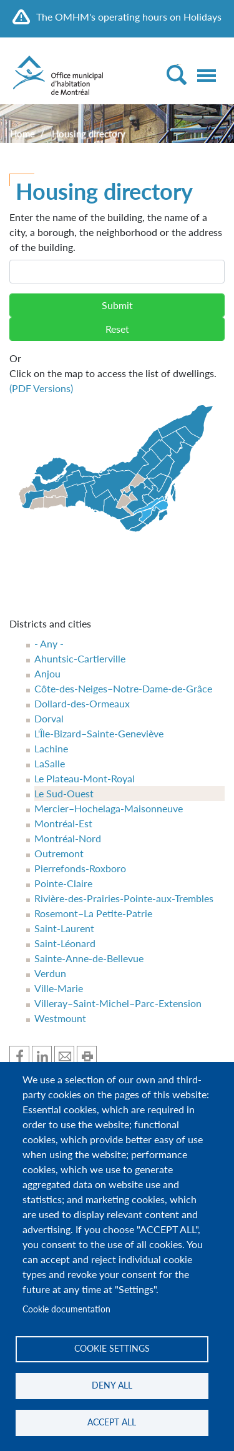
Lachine (51, 748)
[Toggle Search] (176, 74)
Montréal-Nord (67, 838)
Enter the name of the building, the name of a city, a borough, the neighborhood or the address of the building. (115, 232)
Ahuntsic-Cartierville (79, 658)
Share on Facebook (19, 1056)
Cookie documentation (66, 1309)
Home (22, 133)
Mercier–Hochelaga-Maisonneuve (108, 808)
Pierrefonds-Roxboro (80, 868)
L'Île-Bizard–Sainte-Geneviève (98, 733)
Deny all (112, 1385)
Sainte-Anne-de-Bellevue (89, 958)
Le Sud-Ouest (64, 793)
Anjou (47, 673)
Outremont (59, 853)
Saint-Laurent (64, 928)
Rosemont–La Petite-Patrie (93, 913)
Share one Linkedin (42, 1056)
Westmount (60, 1018)
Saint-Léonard (64, 943)
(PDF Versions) (41, 388)
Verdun (50, 973)
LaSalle (49, 763)
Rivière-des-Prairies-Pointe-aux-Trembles (123, 898)
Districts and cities (50, 623)
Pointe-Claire (63, 883)
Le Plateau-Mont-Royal (84, 778)
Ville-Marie (58, 988)
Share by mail (64, 1056)
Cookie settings (112, 1349)
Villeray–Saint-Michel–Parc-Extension (118, 1003)
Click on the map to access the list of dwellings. (117, 372)
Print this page (87, 1056)
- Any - (49, 643)
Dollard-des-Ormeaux (82, 703)
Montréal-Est (63, 823)
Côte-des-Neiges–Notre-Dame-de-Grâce (123, 688)
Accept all (111, 1422)
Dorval (49, 718)
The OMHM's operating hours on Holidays (129, 16)
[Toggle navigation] (206, 75)
